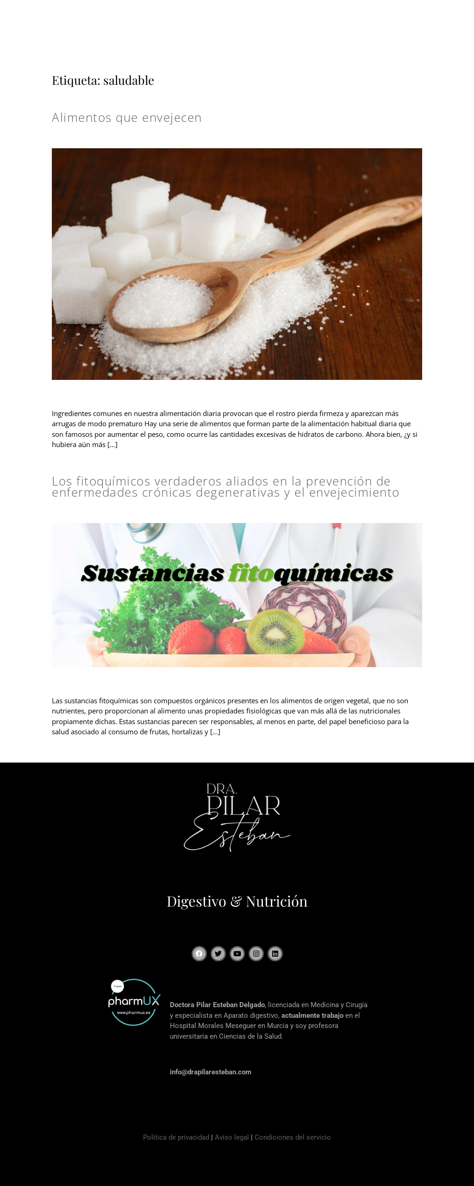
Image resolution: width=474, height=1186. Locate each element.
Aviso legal (232, 1137)
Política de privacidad (176, 1137)
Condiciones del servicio (293, 1137)
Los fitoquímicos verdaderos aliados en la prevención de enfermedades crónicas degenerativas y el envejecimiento (226, 486)
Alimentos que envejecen (127, 117)
